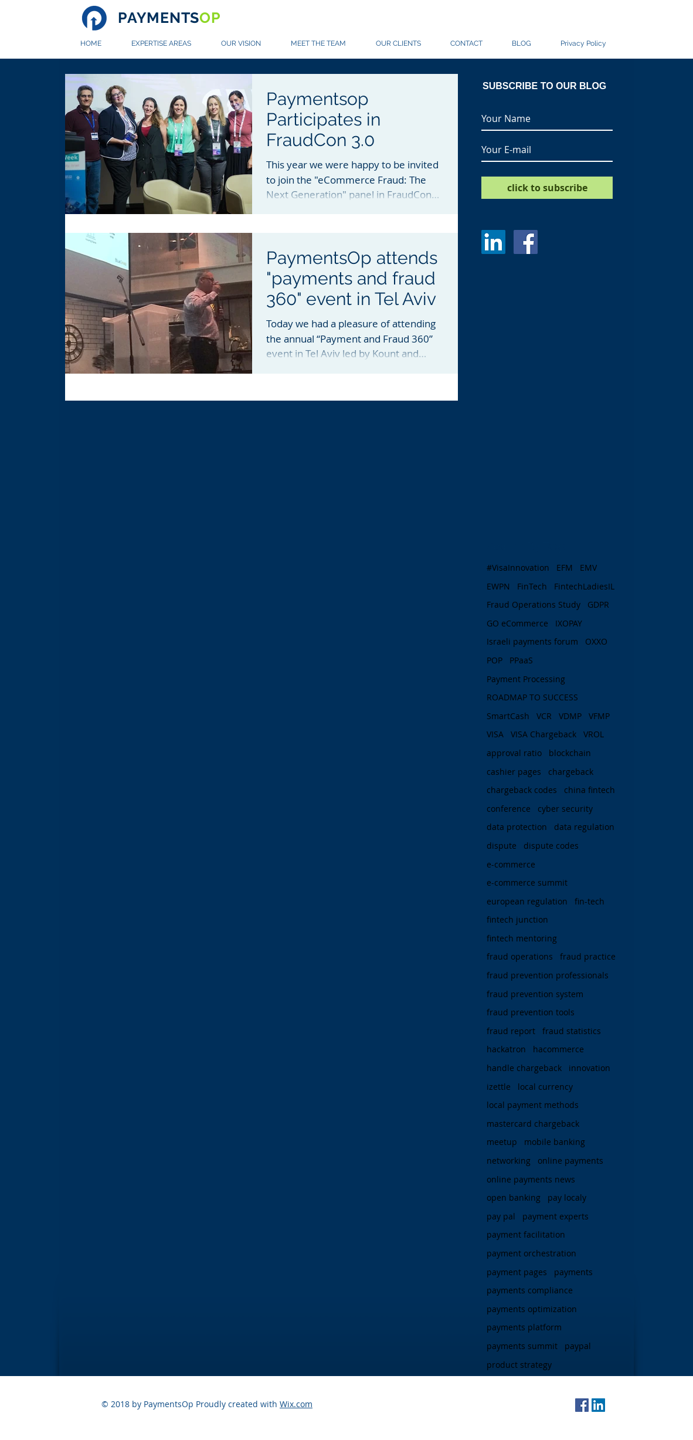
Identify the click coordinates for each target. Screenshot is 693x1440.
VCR (544, 715)
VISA (495, 734)
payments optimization (532, 1308)
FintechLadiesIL (584, 586)
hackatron (506, 1049)
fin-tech (589, 901)
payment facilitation (526, 1234)
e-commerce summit (527, 882)
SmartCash (508, 715)
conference (509, 808)
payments (573, 1272)
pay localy (567, 1197)
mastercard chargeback (533, 1123)
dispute (502, 845)
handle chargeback (524, 1067)
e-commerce (511, 864)
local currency (545, 1086)
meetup (502, 1141)
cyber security (565, 808)
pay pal (501, 1216)
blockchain (570, 752)
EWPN (498, 586)
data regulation (584, 826)
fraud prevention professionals (548, 975)
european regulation (527, 901)
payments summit (522, 1345)
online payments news (531, 1179)
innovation (589, 1067)
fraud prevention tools (531, 1012)
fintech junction (517, 919)
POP (494, 660)
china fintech (589, 789)
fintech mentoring (522, 938)
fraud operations (520, 956)
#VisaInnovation (518, 567)
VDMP (570, 715)
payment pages (517, 1272)
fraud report (511, 1030)
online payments (570, 1160)
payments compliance (530, 1290)
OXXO (596, 641)
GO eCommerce (517, 623)
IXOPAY (568, 623)
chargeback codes (522, 789)
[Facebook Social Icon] (582, 1405)
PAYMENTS (169, 17)
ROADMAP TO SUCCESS (532, 697)
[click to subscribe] (547, 188)
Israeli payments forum (532, 641)
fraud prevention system (535, 993)
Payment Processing (526, 679)
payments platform (524, 1327)
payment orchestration (531, 1253)
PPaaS (521, 660)
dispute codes (551, 845)
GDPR (598, 604)
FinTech (532, 586)
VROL (593, 734)
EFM (564, 567)
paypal (578, 1345)
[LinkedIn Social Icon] (598, 1405)
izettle (499, 1086)
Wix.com (296, 1403)
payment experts (555, 1216)
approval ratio (514, 752)
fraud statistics (571, 1030)
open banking (514, 1197)
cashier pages (514, 771)
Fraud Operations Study (533, 604)
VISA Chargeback (543, 734)
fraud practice (588, 956)
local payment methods (533, 1104)
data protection (517, 826)
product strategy (519, 1364)
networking (509, 1160)
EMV (588, 567)
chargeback (570, 771)
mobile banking (554, 1141)
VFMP (599, 715)
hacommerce (558, 1049)
